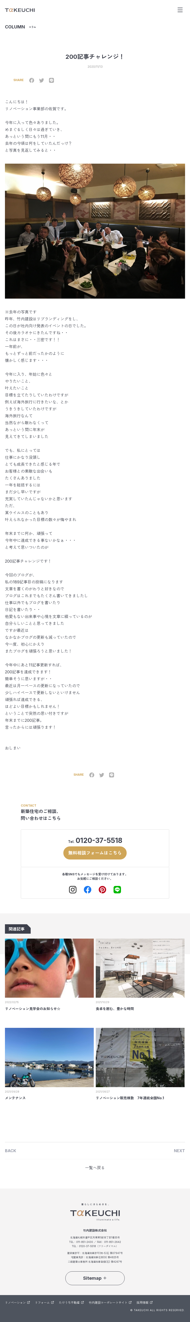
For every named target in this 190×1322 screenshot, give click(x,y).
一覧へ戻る (95, 1167)
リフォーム (44, 1302)
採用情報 (145, 1302)
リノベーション (17, 1302)
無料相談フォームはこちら (95, 853)
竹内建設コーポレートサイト (110, 1302)
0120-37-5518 (99, 840)
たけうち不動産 (71, 1302)
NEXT (179, 1150)
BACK (10, 1150)
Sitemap (95, 1278)
